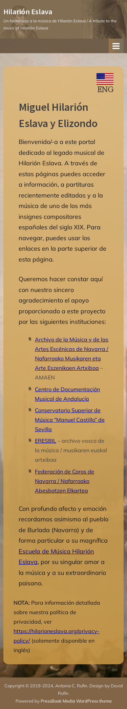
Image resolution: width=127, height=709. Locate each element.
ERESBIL (45, 440)
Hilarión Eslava (27, 11)
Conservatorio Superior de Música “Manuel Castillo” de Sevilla (70, 420)
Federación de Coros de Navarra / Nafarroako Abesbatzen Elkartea (64, 481)
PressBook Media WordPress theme (76, 701)
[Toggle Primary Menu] (116, 46)
